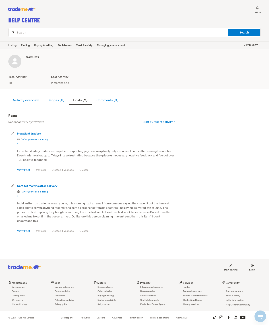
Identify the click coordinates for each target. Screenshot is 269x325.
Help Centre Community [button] (238, 304)
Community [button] (251, 44)
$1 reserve (17, 299)
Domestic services (192, 291)
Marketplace (17, 282)
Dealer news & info (107, 299)
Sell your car (104, 304)
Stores (15, 291)
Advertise (117, 317)
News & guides (147, 291)
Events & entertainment (195, 295)
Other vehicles (105, 291)
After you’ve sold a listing (35, 191)
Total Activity (17, 77)
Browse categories (64, 286)
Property (143, 282)
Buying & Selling (106, 295)
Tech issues (65, 45)
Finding (25, 45)
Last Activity (60, 77)
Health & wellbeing (192, 299)
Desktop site (67, 317)
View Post (23, 170)
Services (186, 282)
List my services (191, 304)
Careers (101, 317)
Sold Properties (148, 295)
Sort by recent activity (159, 121)
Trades (186, 286)
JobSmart (60, 295)
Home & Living (19, 304)
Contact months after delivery (37, 186)
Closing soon (18, 295)
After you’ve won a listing (35, 139)
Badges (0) (56, 100)
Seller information (235, 299)
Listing (12, 45)
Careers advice (62, 291)
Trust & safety (84, 45)
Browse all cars (105, 286)
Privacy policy (136, 317)
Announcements (234, 291)
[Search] (134, 32)
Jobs (55, 282)
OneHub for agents (149, 299)
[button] (255, 9)
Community (231, 282)
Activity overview (26, 100)
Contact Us (181, 317)
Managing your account (111, 45)
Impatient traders (29, 133)
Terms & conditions (159, 317)
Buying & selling (43, 45)
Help (228, 286)
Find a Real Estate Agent (152, 304)
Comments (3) (107, 100)
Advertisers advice (64, 299)
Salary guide (61, 304)
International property (151, 286)
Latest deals (18, 286)
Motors (100, 282)
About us (85, 317)
